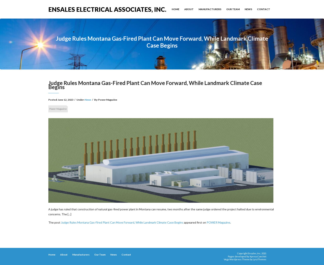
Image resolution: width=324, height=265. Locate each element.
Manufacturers (210, 9)
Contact (263, 9)
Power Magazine (58, 108)
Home (175, 9)
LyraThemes (259, 259)
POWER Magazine (218, 222)
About (189, 9)
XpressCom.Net (258, 256)
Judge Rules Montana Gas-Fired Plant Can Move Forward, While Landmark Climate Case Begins (122, 222)
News (248, 9)
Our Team (233, 9)
